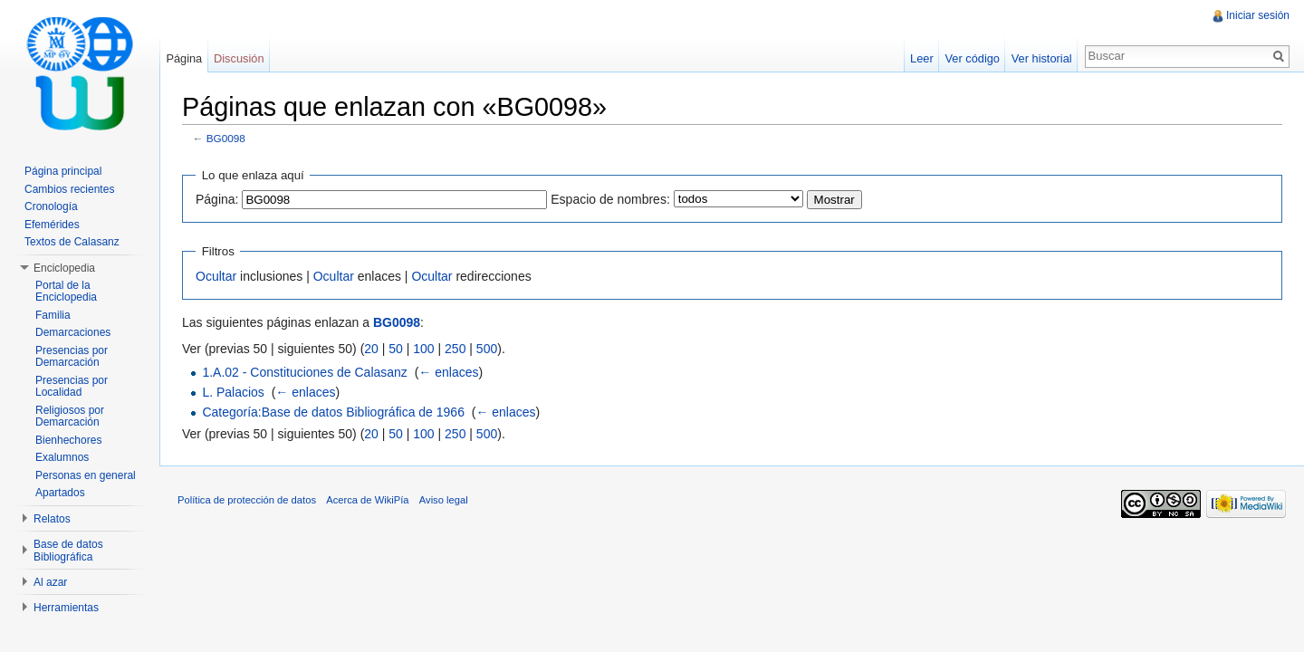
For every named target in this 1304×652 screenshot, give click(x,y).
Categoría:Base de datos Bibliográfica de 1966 (333, 412)
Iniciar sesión (1258, 15)
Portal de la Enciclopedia (66, 291)
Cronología (51, 206)
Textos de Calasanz (72, 241)
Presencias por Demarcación (71, 356)
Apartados (60, 492)
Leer (922, 58)
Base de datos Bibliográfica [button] (68, 550)
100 (423, 348)
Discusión (239, 58)
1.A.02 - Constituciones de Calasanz (304, 372)
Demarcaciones (72, 332)
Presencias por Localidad (71, 386)
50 (395, 348)
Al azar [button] (50, 582)
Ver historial (1042, 58)
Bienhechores (68, 440)
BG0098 (225, 138)
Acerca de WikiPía (367, 499)
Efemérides (52, 224)
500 (486, 348)
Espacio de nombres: (610, 199)
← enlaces (448, 372)
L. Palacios (233, 392)
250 (455, 348)
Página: (217, 199)
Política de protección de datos (246, 499)
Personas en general (85, 475)
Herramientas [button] (66, 607)
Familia (53, 315)
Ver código (971, 58)
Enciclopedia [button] (64, 268)
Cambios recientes (69, 189)
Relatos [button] (52, 519)
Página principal (62, 171)
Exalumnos (62, 457)
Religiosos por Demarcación (69, 416)
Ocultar (216, 276)
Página (184, 58)
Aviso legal (443, 499)
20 (371, 348)
